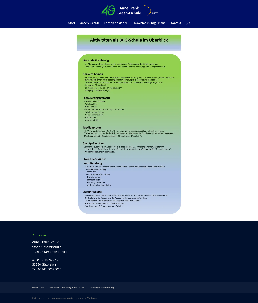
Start (71, 23)
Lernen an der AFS (116, 23)
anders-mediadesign (64, 298)
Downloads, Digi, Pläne (150, 23)
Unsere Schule (90, 23)
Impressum (38, 287)
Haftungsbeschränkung (102, 287)
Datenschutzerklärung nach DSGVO (67, 287)
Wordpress (92, 298)
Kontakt (175, 23)
